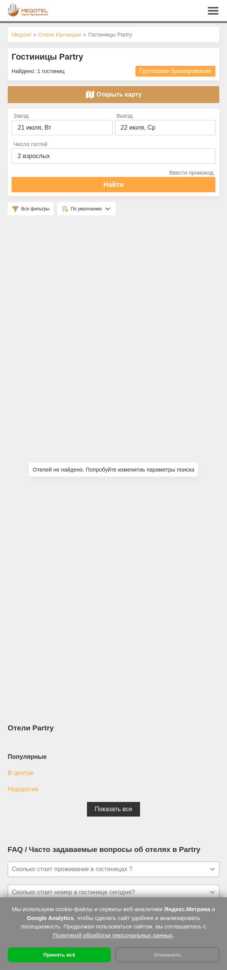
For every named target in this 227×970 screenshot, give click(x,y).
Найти (113, 184)
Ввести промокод (191, 173)
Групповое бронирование (175, 71)
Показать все (113, 809)
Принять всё (59, 955)
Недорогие (23, 789)
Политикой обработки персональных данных (113, 935)
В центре (20, 773)
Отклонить (167, 955)
